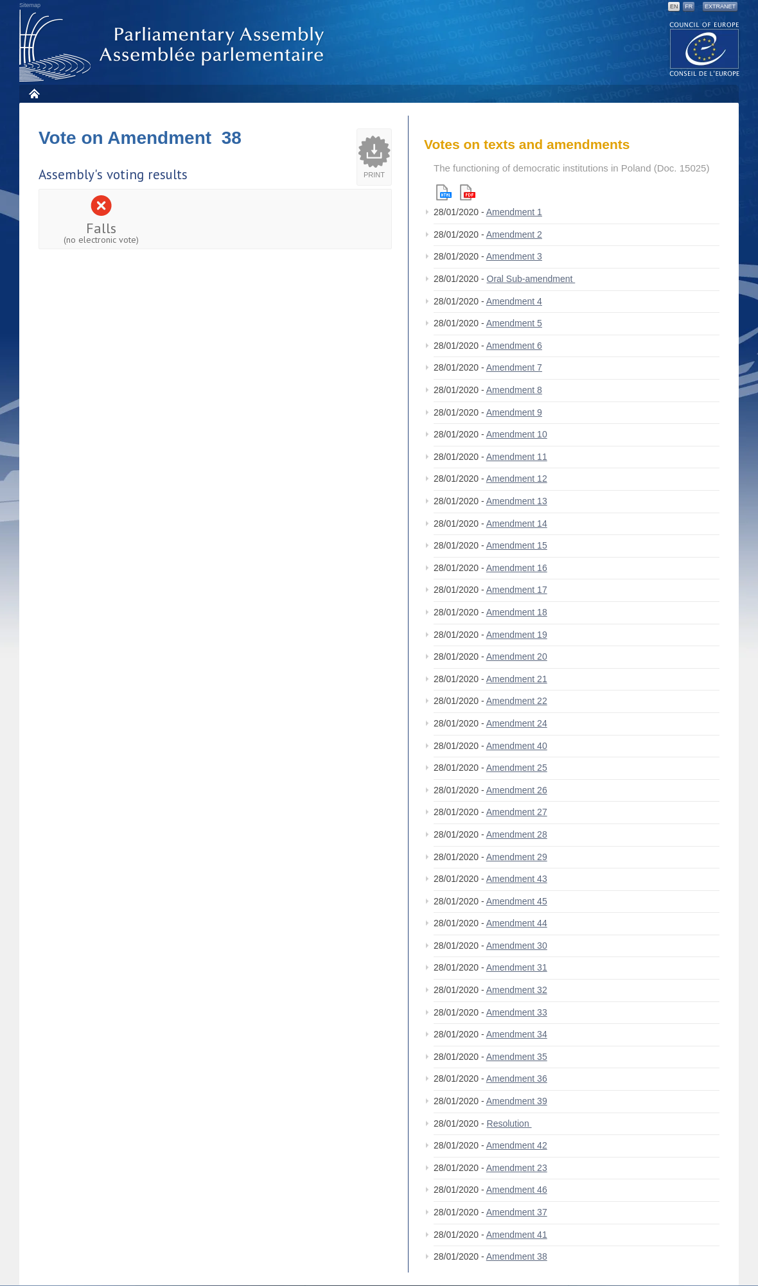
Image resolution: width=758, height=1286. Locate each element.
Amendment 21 (516, 679)
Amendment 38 (516, 1256)
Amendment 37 (516, 1212)
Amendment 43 (516, 879)
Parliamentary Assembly (174, 46)
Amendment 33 (516, 1012)
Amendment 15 (516, 545)
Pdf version (467, 192)
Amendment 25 (516, 767)
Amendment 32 (516, 990)
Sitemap (29, 5)
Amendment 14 (516, 523)
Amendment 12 (516, 478)
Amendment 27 (516, 812)
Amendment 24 (516, 723)
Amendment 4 (514, 301)
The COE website (704, 48)
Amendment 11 (516, 457)
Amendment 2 (514, 234)
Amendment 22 (516, 701)
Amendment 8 (514, 390)
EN (674, 6)
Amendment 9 (514, 412)
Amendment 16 (516, 568)
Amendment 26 (516, 790)
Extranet (720, 6)
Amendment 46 (516, 1190)
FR (688, 6)
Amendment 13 (516, 501)
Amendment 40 (516, 746)
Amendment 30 (516, 945)
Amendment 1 (514, 212)
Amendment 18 (516, 612)
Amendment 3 (514, 256)
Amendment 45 (516, 901)
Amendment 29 (516, 857)
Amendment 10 (516, 434)
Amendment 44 (516, 923)
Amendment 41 (516, 1234)
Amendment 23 (516, 1168)
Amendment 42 (516, 1145)
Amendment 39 (516, 1101)
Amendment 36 (516, 1078)
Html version (444, 192)
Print (374, 175)
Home (33, 93)
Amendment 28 (516, 834)
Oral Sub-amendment (531, 279)
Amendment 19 (516, 635)
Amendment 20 (516, 656)
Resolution (509, 1123)
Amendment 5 (514, 323)
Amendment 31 (516, 967)
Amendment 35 (516, 1057)
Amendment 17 (516, 590)
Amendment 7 (514, 367)
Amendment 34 (516, 1034)
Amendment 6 (514, 345)
